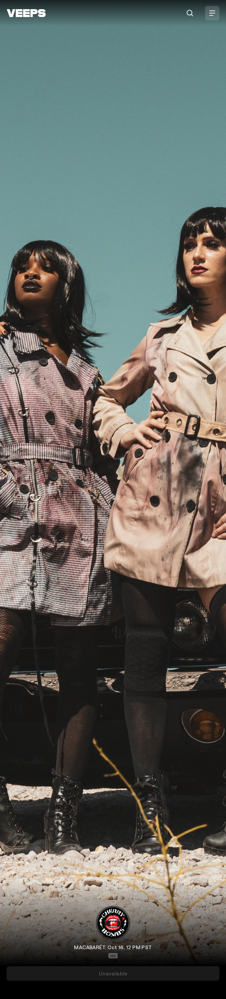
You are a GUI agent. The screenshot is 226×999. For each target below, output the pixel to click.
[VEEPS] (26, 13)
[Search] (190, 13)
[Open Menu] (212, 13)
